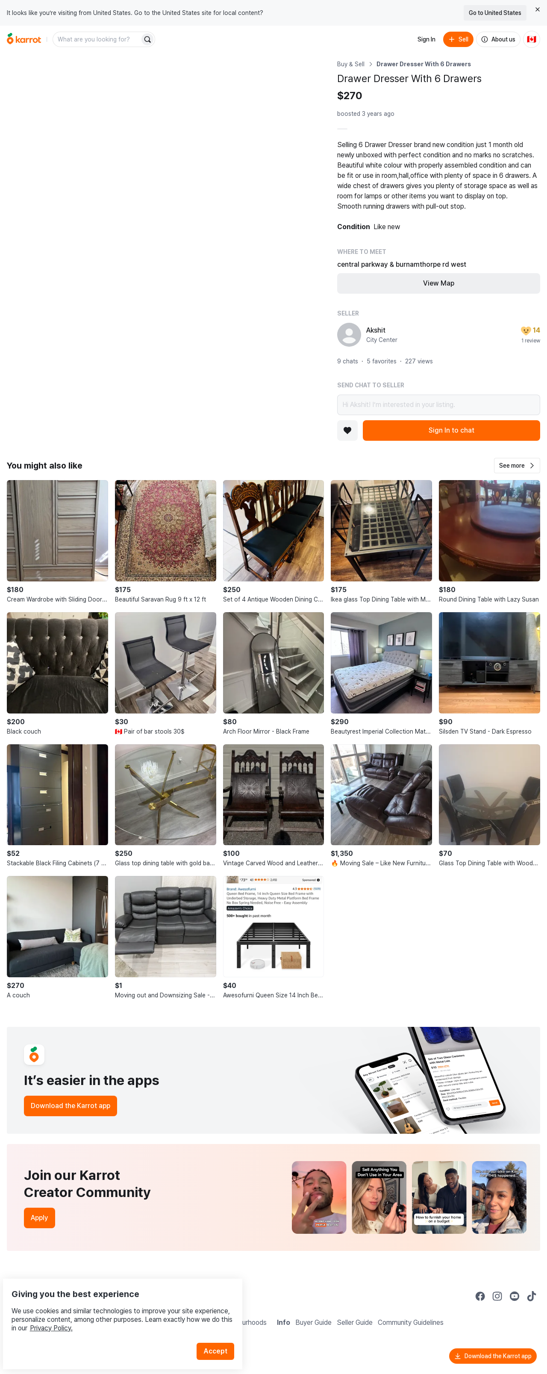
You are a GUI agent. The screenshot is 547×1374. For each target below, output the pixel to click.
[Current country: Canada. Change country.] (531, 39)
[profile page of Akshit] (349, 335)
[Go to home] (24, 39)
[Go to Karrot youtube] (514, 1296)
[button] (517, 465)
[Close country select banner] (538, 9)
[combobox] (97, 39)
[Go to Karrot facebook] (480, 1296)
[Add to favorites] (347, 430)
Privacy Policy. (114, 1308)
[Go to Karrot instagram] (497, 1296)
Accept (220, 1331)
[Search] (147, 39)
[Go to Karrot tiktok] (531, 1296)
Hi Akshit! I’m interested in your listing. (438, 405)
